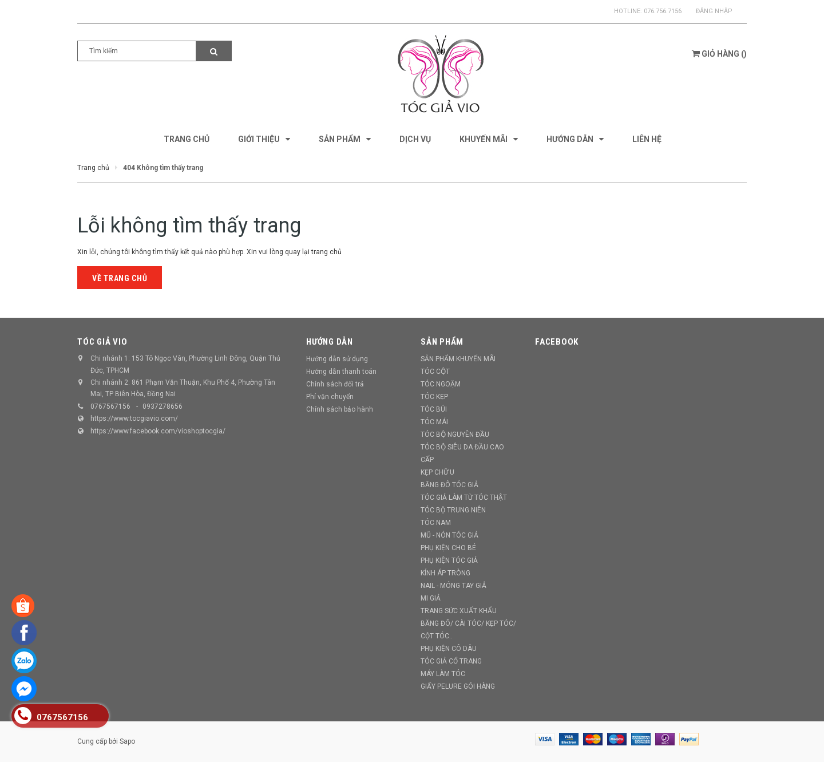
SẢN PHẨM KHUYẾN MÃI (458, 359)
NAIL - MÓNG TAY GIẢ (453, 586)
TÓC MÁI (434, 422)
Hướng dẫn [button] (329, 342)
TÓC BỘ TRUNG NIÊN (453, 510)
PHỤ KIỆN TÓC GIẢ (449, 560)
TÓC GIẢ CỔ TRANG (451, 661)
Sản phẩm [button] (442, 342)
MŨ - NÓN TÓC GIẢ (449, 535)
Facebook (557, 342)
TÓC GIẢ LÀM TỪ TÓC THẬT (464, 497)
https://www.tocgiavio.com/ (134, 418)
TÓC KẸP (434, 397)
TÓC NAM (436, 523)
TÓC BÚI (434, 409)
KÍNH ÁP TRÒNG (445, 573)
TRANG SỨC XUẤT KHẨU (459, 611)
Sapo (127, 741)
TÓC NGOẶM (441, 384)
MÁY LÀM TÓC (443, 674)
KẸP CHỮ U (437, 472)
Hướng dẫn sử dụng (337, 359)
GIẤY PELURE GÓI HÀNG (458, 686)
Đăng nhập (714, 11)
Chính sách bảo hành (339, 409)
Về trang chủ (119, 278)
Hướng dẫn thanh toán (341, 372)
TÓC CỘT (435, 372)
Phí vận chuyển (330, 397)
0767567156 (110, 406)
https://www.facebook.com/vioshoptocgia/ (157, 431)
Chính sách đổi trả (335, 384)
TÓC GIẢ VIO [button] (102, 342)
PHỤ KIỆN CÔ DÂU (449, 649)
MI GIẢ (431, 598)
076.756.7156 (663, 11)
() (719, 53)
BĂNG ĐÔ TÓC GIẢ (449, 485)
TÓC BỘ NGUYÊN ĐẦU (455, 435)
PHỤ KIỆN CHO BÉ (448, 548)
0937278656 (162, 406)
